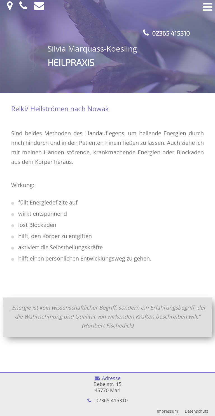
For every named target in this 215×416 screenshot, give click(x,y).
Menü (207, 7)
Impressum (167, 411)
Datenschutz (196, 411)
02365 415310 (171, 33)
